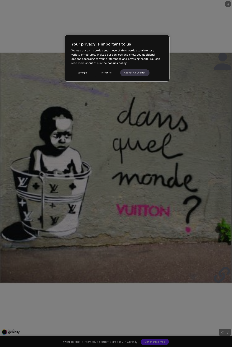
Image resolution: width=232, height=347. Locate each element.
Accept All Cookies (135, 72)
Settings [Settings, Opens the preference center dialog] (82, 72)
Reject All (106, 72)
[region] (117, 58)
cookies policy (117, 63)
